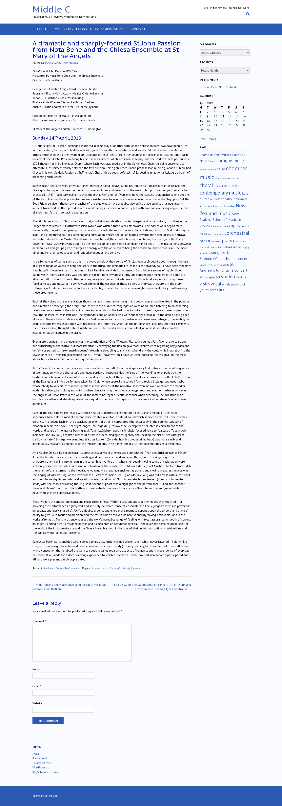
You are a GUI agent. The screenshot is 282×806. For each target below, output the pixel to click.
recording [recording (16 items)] (216, 247)
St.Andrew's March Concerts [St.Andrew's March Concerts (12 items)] (214, 264)
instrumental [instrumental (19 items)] (207, 206)
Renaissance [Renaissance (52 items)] (231, 247)
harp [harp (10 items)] (212, 199)
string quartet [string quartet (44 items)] (210, 277)
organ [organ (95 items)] (205, 241)
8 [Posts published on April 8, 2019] (200, 116)
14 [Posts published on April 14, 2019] (244, 116)
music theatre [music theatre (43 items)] (225, 206)
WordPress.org (41, 767)
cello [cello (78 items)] (221, 169)
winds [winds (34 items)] (226, 284)
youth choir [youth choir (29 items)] (238, 284)
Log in (36, 754)
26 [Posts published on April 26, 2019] (229, 125)
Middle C (51, 9)
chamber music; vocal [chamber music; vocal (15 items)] (227, 178)
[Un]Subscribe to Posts (45, 772)
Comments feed (41, 763)
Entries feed (39, 758)
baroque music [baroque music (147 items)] (230, 160)
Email (36, 686)
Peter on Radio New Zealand (218, 87)
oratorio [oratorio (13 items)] (221, 233)
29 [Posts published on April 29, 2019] (201, 130)
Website (37, 703)
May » (212, 139)
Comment (39, 621)
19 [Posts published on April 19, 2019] (229, 121)
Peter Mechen (70, 62)
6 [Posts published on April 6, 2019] (236, 112)
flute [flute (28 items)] (245, 193)
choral (112, 568)
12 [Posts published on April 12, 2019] (229, 116)
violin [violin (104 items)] (205, 284)
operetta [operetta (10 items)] (212, 234)
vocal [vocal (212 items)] (216, 284)
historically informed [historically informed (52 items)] (231, 199)
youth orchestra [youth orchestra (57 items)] (212, 290)
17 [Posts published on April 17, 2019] (215, 121)
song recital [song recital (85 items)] (221, 252)
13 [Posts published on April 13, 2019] (236, 116)
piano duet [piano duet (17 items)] (241, 241)
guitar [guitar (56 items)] (204, 199)
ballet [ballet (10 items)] (212, 161)
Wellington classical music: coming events (89, 29)
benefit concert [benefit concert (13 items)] (208, 169)
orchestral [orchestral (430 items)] (238, 232)
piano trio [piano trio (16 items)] (205, 247)
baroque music (99, 568)
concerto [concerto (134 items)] (230, 185)
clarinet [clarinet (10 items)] (217, 186)
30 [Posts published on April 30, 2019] (208, 130)
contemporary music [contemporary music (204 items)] (220, 193)
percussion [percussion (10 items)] (216, 241)
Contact (139, 29)
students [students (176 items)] (230, 277)
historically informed (129, 568)
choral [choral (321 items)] (206, 185)
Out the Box (51, 795)
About (42, 29)
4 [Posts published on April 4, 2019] (222, 112)
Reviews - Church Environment (61, 568)
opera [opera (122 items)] (236, 225)
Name (36, 669)
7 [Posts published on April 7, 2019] (243, 112)
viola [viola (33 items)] (243, 277)
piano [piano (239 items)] (228, 240)
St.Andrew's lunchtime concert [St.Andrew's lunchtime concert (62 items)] (224, 258)
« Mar (203, 139)
